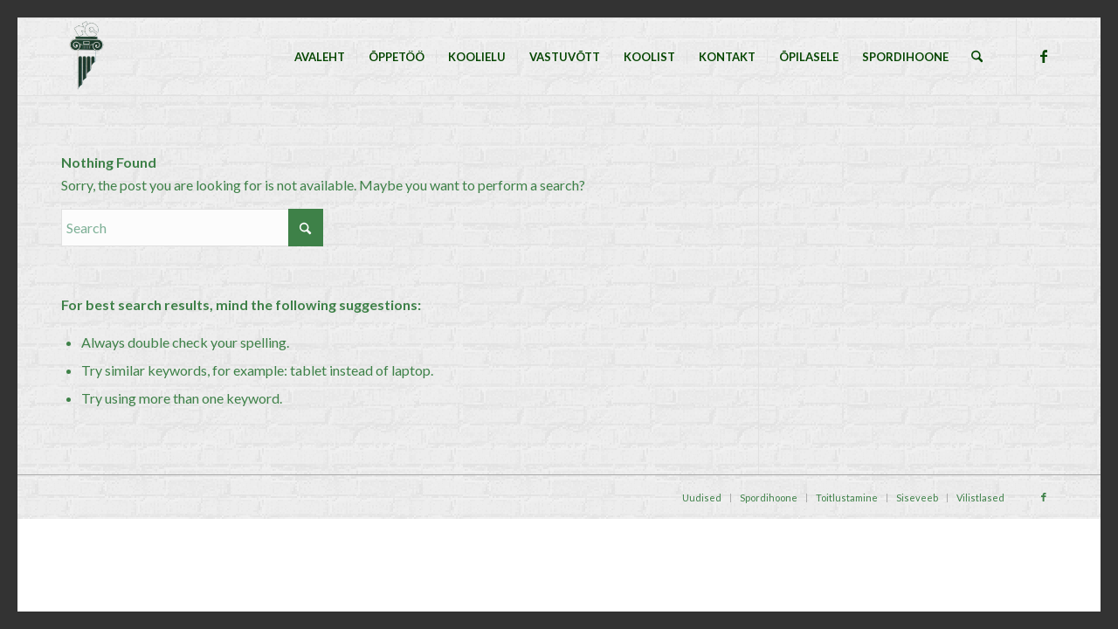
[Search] (977, 56)
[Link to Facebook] (1044, 56)
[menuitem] (319, 56)
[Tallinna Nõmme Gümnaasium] (86, 56)
